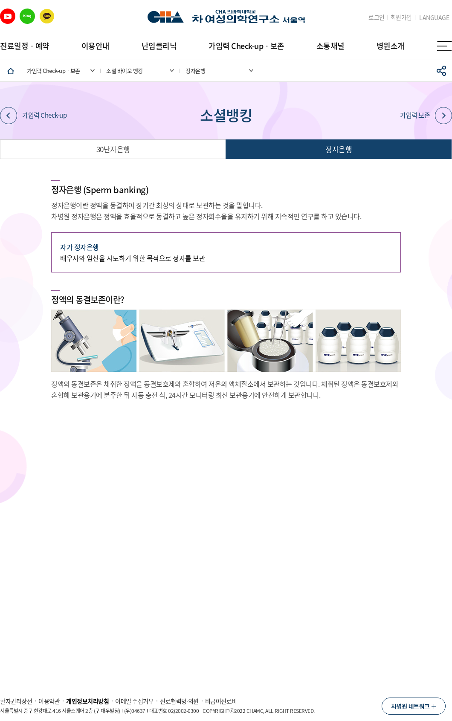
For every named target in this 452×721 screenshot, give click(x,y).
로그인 (376, 17)
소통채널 (330, 46)
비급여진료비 (221, 701)
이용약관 (49, 701)
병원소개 (391, 46)
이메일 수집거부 (134, 701)
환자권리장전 (16, 701)
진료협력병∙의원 (179, 701)
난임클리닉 (159, 46)
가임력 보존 (426, 115)
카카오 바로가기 (47, 16)
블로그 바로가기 (27, 16)
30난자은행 (113, 149)
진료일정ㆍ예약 (24, 46)
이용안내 (95, 46)
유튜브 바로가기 (7, 16)
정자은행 (338, 149)
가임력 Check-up (33, 115)
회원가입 (401, 17)
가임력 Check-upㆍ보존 (246, 46)
